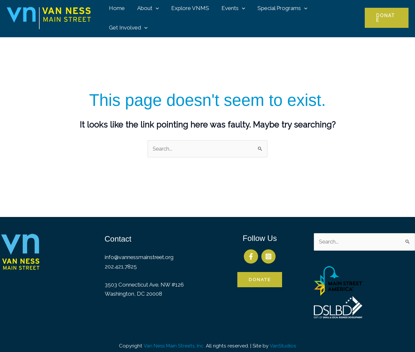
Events (229, 15)
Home (116, 15)
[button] (154, 15)
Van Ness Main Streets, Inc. (174, 341)
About (146, 15)
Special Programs (277, 15)
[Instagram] (268, 251)
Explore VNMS (187, 15)
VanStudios (283, 341)
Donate (260, 274)
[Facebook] (251, 251)
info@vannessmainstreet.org (140, 252)
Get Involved (332, 15)
